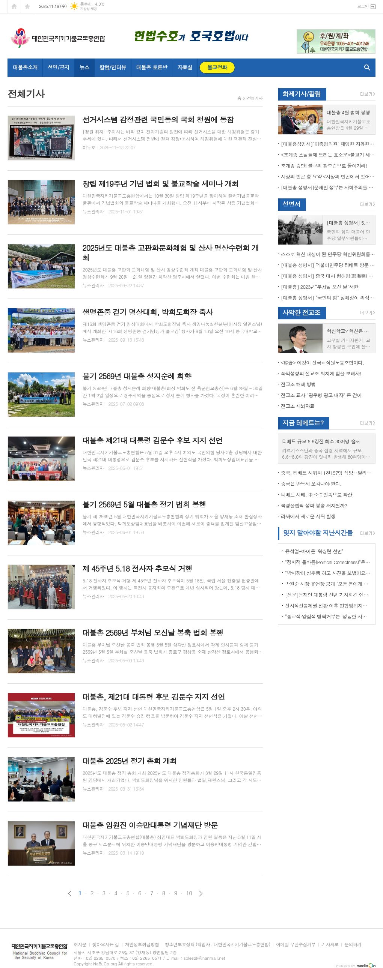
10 (189, 893)
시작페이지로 (14, 6)
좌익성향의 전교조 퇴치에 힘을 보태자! (321, 373)
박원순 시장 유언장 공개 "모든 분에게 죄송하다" (328, 583)
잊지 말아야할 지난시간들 (318, 532)
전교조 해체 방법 (298, 384)
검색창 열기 (365, 67)
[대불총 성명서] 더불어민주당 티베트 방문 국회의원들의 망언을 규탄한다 (328, 265)
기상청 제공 (88, 8)
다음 (200, 893)
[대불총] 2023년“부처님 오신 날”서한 (319, 286)
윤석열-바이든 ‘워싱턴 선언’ (314, 551)
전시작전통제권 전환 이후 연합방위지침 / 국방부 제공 (328, 605)
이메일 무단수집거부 (295, 944)
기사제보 (329, 944)
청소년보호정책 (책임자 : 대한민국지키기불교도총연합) (217, 944)
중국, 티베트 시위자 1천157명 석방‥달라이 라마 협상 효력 (328, 472)
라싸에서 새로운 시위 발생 (308, 516)
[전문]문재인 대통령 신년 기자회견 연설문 (328, 594)
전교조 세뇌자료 (297, 406)
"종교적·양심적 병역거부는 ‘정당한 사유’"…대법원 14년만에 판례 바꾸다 (328, 616)
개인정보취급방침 (142, 944)
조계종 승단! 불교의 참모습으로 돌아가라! (324, 165)
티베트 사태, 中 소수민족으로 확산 (316, 494)
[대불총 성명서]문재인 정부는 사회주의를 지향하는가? (328, 187)
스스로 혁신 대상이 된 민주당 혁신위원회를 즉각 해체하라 (328, 254)
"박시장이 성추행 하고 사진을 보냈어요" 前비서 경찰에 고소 (328, 572)
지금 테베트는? (302, 422)
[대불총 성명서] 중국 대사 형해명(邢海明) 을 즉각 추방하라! (328, 275)
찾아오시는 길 (105, 944)
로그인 (363, 6)
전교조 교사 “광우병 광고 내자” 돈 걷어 (321, 395)
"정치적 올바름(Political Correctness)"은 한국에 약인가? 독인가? (328, 562)
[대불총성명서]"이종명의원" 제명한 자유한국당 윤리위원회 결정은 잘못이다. (328, 143)
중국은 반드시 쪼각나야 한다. (311, 483)
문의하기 (352, 944)
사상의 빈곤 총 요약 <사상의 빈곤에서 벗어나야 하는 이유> (328, 176)
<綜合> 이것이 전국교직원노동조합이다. (322, 362)
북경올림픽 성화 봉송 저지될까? (314, 505)
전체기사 (254, 98)
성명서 (291, 204)
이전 (69, 893)
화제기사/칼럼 (301, 93)
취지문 (80, 944)
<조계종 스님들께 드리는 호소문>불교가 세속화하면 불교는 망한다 (328, 154)
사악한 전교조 (301, 312)
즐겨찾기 (27, 6)
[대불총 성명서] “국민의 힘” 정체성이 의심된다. (328, 297)
